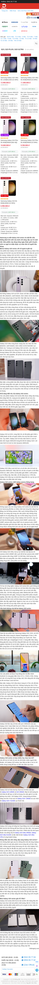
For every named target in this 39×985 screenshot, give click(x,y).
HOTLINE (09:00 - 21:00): (10, 957)
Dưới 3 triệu (10, 36)
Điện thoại (13, 11)
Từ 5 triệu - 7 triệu (32, 36)
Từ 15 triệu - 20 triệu (7, 40)
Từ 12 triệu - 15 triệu (31, 38)
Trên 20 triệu (17, 40)
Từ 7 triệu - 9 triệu (6, 38)
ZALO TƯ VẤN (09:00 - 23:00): (9, 964)
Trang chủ (5, 11)
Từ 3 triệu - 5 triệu (20, 36)
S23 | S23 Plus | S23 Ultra (25, 11)
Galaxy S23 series (18, 237)
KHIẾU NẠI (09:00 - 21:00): (10, 960)
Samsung (3, 237)
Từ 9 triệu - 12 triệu (18, 38)
